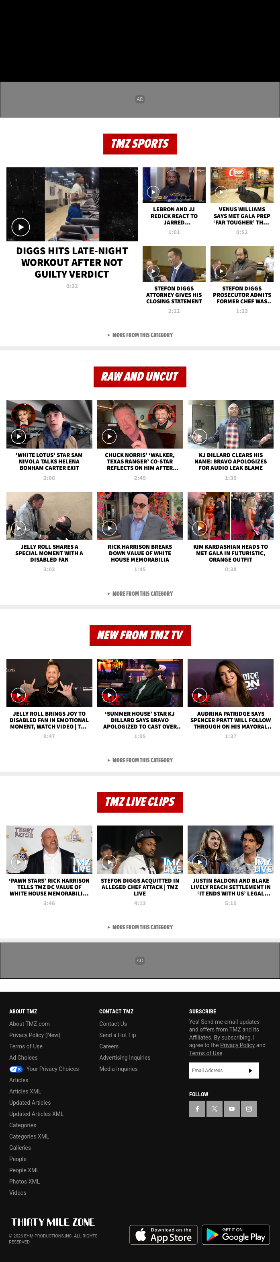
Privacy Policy (237, 1045)
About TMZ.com (29, 1024)
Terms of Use (26, 1046)
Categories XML (29, 1136)
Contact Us (113, 1024)
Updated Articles (30, 1102)
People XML (24, 1170)
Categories (22, 1125)
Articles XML (25, 1091)
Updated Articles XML (36, 1114)
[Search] (269, 54)
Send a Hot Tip (117, 1035)
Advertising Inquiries (124, 1057)
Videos (18, 1193)
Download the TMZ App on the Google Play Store (236, 1235)
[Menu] (11, 54)
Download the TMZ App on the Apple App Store (163, 1235)
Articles (19, 1080)
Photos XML (24, 1181)
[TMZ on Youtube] (41, 12)
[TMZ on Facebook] (9, 12)
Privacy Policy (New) (34, 1035)
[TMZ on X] (25, 12)
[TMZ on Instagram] (57, 12)
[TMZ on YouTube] (232, 1109)
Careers (109, 1046)
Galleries (20, 1148)
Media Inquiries (118, 1069)
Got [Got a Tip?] (26, 34)
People (18, 1159)
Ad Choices (23, 1057)
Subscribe (251, 1070)
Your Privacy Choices (44, 1069)
